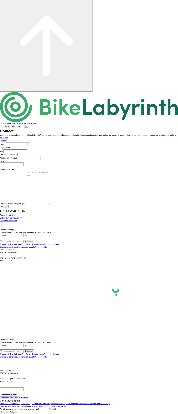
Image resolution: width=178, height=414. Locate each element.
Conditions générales (8, 247)
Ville (1, 151)
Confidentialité (41, 247)
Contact (56, 244)
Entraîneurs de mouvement (33, 244)
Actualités (34, 123)
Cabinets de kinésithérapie (100, 404)
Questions (24, 398)
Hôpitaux (38, 404)
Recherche (48, 244)
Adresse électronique (8, 158)
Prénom (3, 141)
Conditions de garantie (26, 247)
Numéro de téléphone (8, 154)
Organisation (5, 148)
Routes (28, 123)
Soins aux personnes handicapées (55, 404)
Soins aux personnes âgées (23, 404)
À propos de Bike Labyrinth (11, 244)
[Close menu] (19, 394)
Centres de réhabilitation (79, 404)
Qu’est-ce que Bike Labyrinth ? (12, 123)
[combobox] (12, 164)
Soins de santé (6, 404)
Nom (2, 144)
